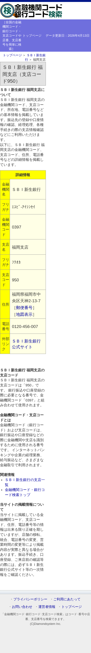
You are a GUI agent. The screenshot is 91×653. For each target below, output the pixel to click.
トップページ (32, 35)
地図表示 (24, 314)
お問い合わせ (22, 607)
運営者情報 (46, 607)
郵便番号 (24, 307)
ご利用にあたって (67, 599)
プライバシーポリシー (30, 599)
